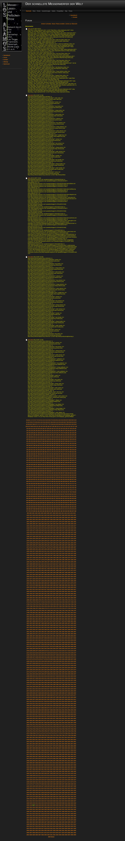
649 (32, 479)
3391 (63, 809)
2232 (54, 665)
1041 (51, 517)
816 (61, 494)
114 (67, 426)
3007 (33, 763)
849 (36, 498)
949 (64, 507)
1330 (51, 553)
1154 (33, 532)
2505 (57, 699)
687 (68, 481)
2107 (36, 650)
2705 (45, 724)
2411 (30, 689)
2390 (69, 684)
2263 (45, 669)
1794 (66, 610)
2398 (42, 686)
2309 (30, 676)
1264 (57, 545)
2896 (57, 748)
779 (27, 492)
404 (75, 454)
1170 (30, 534)
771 (59, 490)
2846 (60, 741)
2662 (69, 718)
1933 (74, 627)
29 (70, 420)
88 (66, 424)
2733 (27, 729)
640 (61, 477)
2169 (69, 657)
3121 (69, 775)
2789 (42, 735)
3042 (36, 767)
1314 (54, 551)
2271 (69, 669)
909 (73, 502)
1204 (30, 538)
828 (39, 496)
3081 (51, 771)
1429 (42, 566)
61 (72, 422)
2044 (51, 642)
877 (50, 500)
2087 (27, 648)
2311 (36, 676)
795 (64, 492)
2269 (63, 669)
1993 (51, 636)
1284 (66, 547)
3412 (74, 811)
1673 (60, 595)
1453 (63, 568)
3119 (63, 775)
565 (41, 471)
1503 (60, 574)
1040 (48, 517)
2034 (72, 640)
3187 (63, 784)
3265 (42, 794)
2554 (51, 705)
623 (73, 475)
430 (34, 458)
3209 (27, 788)
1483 (51, 572)
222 (61, 437)
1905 (42, 625)
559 (27, 471)
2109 (42, 650)
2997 (54, 760)
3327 (74, 801)
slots (29, 28)
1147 (63, 530)
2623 (54, 714)
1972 (39, 633)
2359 (27, 682)
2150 (63, 655)
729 (64, 485)
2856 (39, 743)
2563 (27, 708)
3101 (60, 773)
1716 (36, 602)
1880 (69, 621)
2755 (42, 731)
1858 (54, 619)
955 (27, 509)
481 (50, 462)
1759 (63, 606)
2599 (33, 712)
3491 (57, 822)
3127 (36, 777)
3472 (51, 820)
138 (71, 428)
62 (74, 422)
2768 (30, 733)
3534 (33, 828)
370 (48, 452)
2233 (57, 665)
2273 (74, 669)
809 (46, 494)
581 (27, 473)
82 (56, 424)
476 (39, 462)
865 (73, 498)
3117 (57, 775)
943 (50, 507)
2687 (42, 722)
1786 (42, 610)
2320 (63, 676)
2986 (72, 758)
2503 (51, 699)
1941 (48, 629)
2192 (36, 661)
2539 (57, 703)
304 (48, 445)
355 (64, 449)
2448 (39, 693)
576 (66, 471)
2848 (66, 741)
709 (68, 483)
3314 (36, 801)
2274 (27, 672)
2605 (51, 712)
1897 (69, 623)
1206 (36, 538)
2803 (33, 737)
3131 (48, 777)
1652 (48, 593)
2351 (54, 680)
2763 (66, 731)
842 (71, 496)
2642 (60, 716)
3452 (42, 818)
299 (36, 445)
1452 (60, 568)
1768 (39, 608)
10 (39, 420)
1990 (42, 636)
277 (36, 443)
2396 (36, 686)
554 (66, 468)
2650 (33, 718)
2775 (51, 733)
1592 (72, 585)
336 (71, 447)
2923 (36, 752)
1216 (66, 538)
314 (71, 445)
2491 (66, 697)
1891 (51, 623)
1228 (51, 540)
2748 (72, 729)
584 (34, 473)
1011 (62, 513)
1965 (69, 631)
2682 (27, 722)
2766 (74, 731)
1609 (72, 587)
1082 (72, 521)
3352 (48, 805)
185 (27, 435)
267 (64, 441)
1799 (30, 612)
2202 (66, 661)
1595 (30, 587)
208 (30, 437)
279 (41, 443)
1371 (72, 557)
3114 (48, 775)
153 (55, 430)
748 (57, 487)
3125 (30, 777)
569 (50, 471)
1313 (51, 551)
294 (75, 443)
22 (59, 420)
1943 (54, 629)
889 (27, 502)
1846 (69, 617)
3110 (36, 775)
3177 (33, 784)
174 (52, 433)
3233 (48, 790)
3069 (66, 769)
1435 (60, 566)
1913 (66, 625)
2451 (48, 693)
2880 (60, 746)
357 (68, 449)
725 (55, 485)
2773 (45, 733)
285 (55, 443)
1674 (63, 595)
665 (68, 479)
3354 (54, 805)
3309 (72, 798)
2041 (42, 642)
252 (30, 441)
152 (52, 430)
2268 (60, 669)
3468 (39, 820)
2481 (36, 697)
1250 (66, 543)
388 (39, 454)
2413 (36, 689)
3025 (36, 765)
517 (32, 466)
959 (36, 509)
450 (30, 460)
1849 (27, 619)
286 (57, 443)
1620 (54, 589)
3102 (63, 773)
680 (52, 481)
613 (50, 475)
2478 (27, 697)
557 (73, 468)
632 (43, 477)
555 (68, 468)
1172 (36, 534)
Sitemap (5, 62)
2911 (51, 750)
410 (39, 456)
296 (30, 445)
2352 (57, 680)
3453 (45, 818)
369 (46, 452)
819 (68, 494)
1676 (69, 595)
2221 (72, 663)
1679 (27, 598)
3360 (72, 805)
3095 (42, 773)
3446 (74, 815)
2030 (60, 640)
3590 (48, 835)
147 (41, 430)
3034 (63, 765)
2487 (54, 697)
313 (68, 445)
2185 (66, 659)
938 (39, 507)
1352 (66, 555)
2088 (30, 648)
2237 (69, 665)
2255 (72, 667)
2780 (66, 733)
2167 (63, 657)
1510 (30, 576)
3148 (48, 779)
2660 (63, 718)
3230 (39, 790)
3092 (33, 773)
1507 (72, 574)
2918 (72, 750)
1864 (72, 619)
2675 (57, 720)
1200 (69, 536)
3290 (66, 796)
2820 (33, 739)
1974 (45, 633)
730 (66, 485)
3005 (27, 763)
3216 (48, 788)
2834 (74, 739)
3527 (63, 826)
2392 (74, 684)
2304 (66, 674)
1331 (54, 553)
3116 (54, 775)
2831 (66, 739)
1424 (27, 566)
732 (71, 485)
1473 (72, 570)
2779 (63, 733)
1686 (48, 598)
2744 (60, 729)
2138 (27, 655)
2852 (27, 743)
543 (41, 468)
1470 (63, 570)
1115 (69, 526)
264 (57, 441)
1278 (48, 547)
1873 (48, 621)
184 (75, 433)
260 (48, 441)
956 (30, 509)
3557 (51, 830)
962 (43, 509)
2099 (63, 648)
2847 (63, 741)
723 (50, 485)
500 (43, 464)
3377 (72, 807)
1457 (74, 568)
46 (48, 422)
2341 (74, 678)
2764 (69, 731)
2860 (51, 743)
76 (46, 424)
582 (30, 473)
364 (34, 452)
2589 (54, 710)
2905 (33, 750)
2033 (69, 640)
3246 (36, 792)
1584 (48, 585)
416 (52, 456)
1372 (74, 557)
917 (41, 504)
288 (61, 443)
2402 (54, 686)
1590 (66, 585)
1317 (63, 551)
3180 (42, 784)
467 (68, 460)
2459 (72, 693)
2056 (36, 644)
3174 (74, 782)
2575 (63, 708)
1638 (57, 591)
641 (64, 477)
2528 (74, 701)
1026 (57, 515)
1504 (63, 574)
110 (58, 426)
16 (49, 420)
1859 (57, 619)
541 (36, 468)
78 (49, 424)
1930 (66, 627)
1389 (74, 559)
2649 (30, 718)
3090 (27, 773)
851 (41, 498)
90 (69, 424)
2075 (42, 646)
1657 (63, 593)
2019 (27, 640)
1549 (45, 581)
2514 (33, 701)
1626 (72, 589)
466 (66, 460)
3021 (74, 763)
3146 (42, 779)
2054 (30, 644)
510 (66, 464)
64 (26, 424)
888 (75, 500)
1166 (69, 532)
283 (50, 443)
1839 (48, 617)
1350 (60, 555)
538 (30, 468)
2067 (69, 644)
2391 (72, 684)
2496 (30, 699)
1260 (45, 545)
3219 (57, 788)
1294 (45, 549)
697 (41, 483)
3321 (57, 801)
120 (30, 428)
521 (41, 466)
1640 (63, 591)
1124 (45, 528)
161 (73, 430)
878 (52, 500)
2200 (60, 661)
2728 (63, 727)
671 (32, 481)
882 (61, 500)
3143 (33, 779)
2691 (54, 722)
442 (61, 458)
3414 (30, 813)
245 (64, 439)
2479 (30, 697)
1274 (36, 547)
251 (27, 441)
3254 (60, 792)
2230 (48, 665)
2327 (33, 678)
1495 (36, 574)
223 (64, 437)
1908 (51, 625)
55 (62, 422)
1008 (54, 513)
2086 (74, 646)
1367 (60, 557)
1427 (36, 566)
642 (66, 477)
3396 (27, 811)
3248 (42, 792)
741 (41, 487)
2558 (63, 705)
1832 (27, 617)
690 (75, 481)
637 (55, 477)
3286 (54, 796)
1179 (57, 534)
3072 (74, 769)
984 (43, 511)
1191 (42, 536)
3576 (57, 832)
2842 (48, 741)
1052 (33, 519)
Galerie (53, 11)
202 (66, 435)
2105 (30, 650)
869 (32, 500)
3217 (51, 788)
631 (41, 477)
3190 (72, 784)
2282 (51, 672)
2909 (45, 750)
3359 (69, 805)
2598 (30, 712)
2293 (33, 674)
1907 (48, 625)
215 (46, 437)
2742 (54, 729)
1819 (39, 614)
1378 (42, 559)
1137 (33, 530)
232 (34, 439)
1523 (69, 576)
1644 (74, 591)
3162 (39, 782)
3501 (36, 824)
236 (43, 439)
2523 (60, 701)
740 (39, 487)
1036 (36, 517)
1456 (72, 568)
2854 (33, 743)
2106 (33, 650)
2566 (36, 708)
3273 (66, 794)
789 (50, 492)
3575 (54, 832)
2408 (72, 686)
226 (71, 437)
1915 (72, 625)
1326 (39, 553)
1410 (36, 564)
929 (68, 504)
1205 (33, 538)
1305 (27, 551)
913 (32, 504)
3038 (74, 765)
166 (34, 433)
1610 (74, 587)
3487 (45, 822)
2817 (74, 737)
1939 (42, 629)
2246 (45, 667)
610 (43, 475)
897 (46, 502)
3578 (63, 832)
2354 (63, 680)
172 (48, 433)
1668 (45, 595)
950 (66, 507)
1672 (57, 595)
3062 (45, 769)
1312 (48, 551)
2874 (42, 746)
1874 (51, 621)
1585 (51, 585)
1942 (51, 629)
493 (27, 464)
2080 (57, 646)
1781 (27, 610)
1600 (45, 587)
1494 (33, 574)
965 (50, 509)
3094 (39, 773)
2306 (72, 674)
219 (55, 437)
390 (43, 454)
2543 (69, 703)
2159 (39, 657)
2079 (54, 646)
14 (46, 420)
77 (48, 424)
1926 (54, 627)
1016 (27, 515)
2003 (30, 638)
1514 (42, 576)
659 (55, 479)
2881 (63, 746)
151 (50, 430)
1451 (57, 568)
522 (43, 466)
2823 (42, 739)
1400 (57, 562)
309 (59, 445)
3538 (45, 828)
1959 (51, 631)
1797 (74, 610)
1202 (74, 536)
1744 (69, 604)
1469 (60, 570)
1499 (48, 574)
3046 (48, 767)
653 (41, 479)
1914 (69, 625)
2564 (30, 708)
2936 (74, 752)
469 (73, 460)
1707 (60, 600)
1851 (33, 619)
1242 (42, 543)
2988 (27, 760)
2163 (51, 657)
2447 (36, 693)
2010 (51, 638)
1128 (57, 528)
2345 (36, 680)
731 (68, 485)
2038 (33, 642)
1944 (57, 629)
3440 (57, 815)
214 (43, 437)
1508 (74, 574)
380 (71, 452)
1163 (60, 532)
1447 (45, 568)
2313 (42, 676)
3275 (72, 794)
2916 (66, 750)
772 (61, 490)
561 (32, 471)
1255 (30, 545)
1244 (48, 543)
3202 (57, 786)
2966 (63, 756)
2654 (45, 718)
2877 (51, 746)
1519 (57, 576)
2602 (42, 712)
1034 (30, 517)
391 (46, 454)
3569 (36, 832)
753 (68, 487)
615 (55, 475)
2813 (63, 737)
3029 (48, 765)
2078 (51, 646)
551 (59, 468)
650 (34, 479)
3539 (48, 828)
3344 (74, 803)
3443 (66, 815)
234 (39, 439)
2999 (60, 760)
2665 (27, 720)
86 (62, 424)
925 (59, 504)
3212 (36, 788)
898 (48, 502)
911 (27, 504)
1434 (57, 566)
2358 (74, 680)
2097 (57, 648)
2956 (33, 756)
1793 (63, 610)
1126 (51, 528)
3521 (45, 826)
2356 (69, 680)
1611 (27, 589)
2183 (60, 659)
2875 (45, 746)
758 (30, 490)
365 (36, 452)
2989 (30, 760)
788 (48, 492)
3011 (45, 763)
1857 (51, 619)
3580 (69, 832)
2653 (42, 718)
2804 (36, 737)
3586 (36, 835)
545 (46, 468)
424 (71, 456)
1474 (74, 570)
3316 (42, 801)
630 (39, 477)
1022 (45, 515)
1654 (54, 593)
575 (64, 471)
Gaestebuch (6, 55)
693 (32, 483)
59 (69, 422)
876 (48, 500)
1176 (48, 534)
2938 (30, 754)
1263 (54, 545)
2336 (60, 678)
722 (48, 485)
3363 (30, 807)
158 (66, 430)
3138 (69, 777)
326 (48, 447)
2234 (60, 665)
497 (36, 464)
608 (39, 475)
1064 (69, 519)
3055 (74, 767)
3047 (51, 767)
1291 (36, 549)
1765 (30, 608)
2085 (72, 646)
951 (68, 507)
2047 (60, 642)
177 (59, 433)
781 (32, 492)
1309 (39, 551)
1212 (54, 538)
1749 (33, 606)
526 (52, 466)
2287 (66, 672)
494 (30, 464)
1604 (57, 587)
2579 (74, 708)
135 (64, 428)
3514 (74, 824)
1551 (51, 581)
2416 (45, 689)
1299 (60, 549)
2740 (48, 729)
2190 (30, 661)
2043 (48, 642)
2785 (30, 735)
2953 (74, 754)
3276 (74, 794)
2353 (60, 680)
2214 (51, 663)
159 (68, 430)
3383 (39, 809)
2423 (66, 689)
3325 (69, 801)
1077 (57, 521)
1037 (39, 517)
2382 (45, 684)
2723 (48, 727)
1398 (51, 562)
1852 (36, 619)
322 (39, 447)
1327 (42, 553)
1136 (30, 530)
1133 (72, 528)
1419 (63, 564)
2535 (45, 703)
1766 (33, 608)
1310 (42, 551)
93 (74, 424)
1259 (42, 545)
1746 (74, 604)
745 (50, 487)
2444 (27, 693)
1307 (33, 551)
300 (39, 445)
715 (32, 485)
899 (50, 502)
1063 (66, 519)
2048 (63, 642)
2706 (48, 724)
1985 (27, 636)
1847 (72, 617)
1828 (66, 614)
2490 (63, 697)
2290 (74, 672)
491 (73, 462)
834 (52, 496)
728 (61, 485)
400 (66, 454)
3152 (60, 779)
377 (64, 452)
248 (71, 439)
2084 (69, 646)
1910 (57, 625)
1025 (54, 515)
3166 (51, 782)
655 (46, 479)
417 (55, 456)
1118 (27, 528)
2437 (57, 691)
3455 (51, 818)
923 (55, 504)
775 (68, 490)
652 (39, 479)
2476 (72, 695)
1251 (69, 543)
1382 (54, 559)
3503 (42, 824)
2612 (72, 712)
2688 (45, 722)
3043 (39, 767)
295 (27, 445)
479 (46, 462)
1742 (63, 604)
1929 (63, 627)
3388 (54, 809)
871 (36, 500)
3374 (63, 807)
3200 (51, 786)
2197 (51, 661)
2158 (36, 657)
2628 (69, 714)
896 (43, 502)
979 (32, 511)
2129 (51, 653)
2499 (39, 699)
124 (39, 428)
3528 (66, 826)
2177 (42, 659)
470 (75, 460)
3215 (45, 788)
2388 (63, 684)
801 (27, 494)
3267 (48, 794)
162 (75, 430)
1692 (66, 598)
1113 (63, 526)
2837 (33, 741)
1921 (39, 627)
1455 (69, 568)
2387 (60, 684)
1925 (51, 627)
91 (70, 424)
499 (41, 464)
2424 (69, 689)
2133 (63, 653)
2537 (51, 703)
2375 (74, 682)
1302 (69, 549)
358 (71, 449)
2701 (33, 724)
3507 (54, 824)
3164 (45, 782)
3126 (33, 777)
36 (31, 422)
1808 (57, 612)
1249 (63, 543)
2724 (51, 727)
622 (71, 475)
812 (52, 494)
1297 (54, 549)
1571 (60, 583)
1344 (42, 555)
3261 (30, 794)
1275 (39, 547)
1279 (51, 547)
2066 (66, 644)
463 (59, 460)
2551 (42, 705)
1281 (57, 547)
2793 (54, 735)
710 (71, 483)
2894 (51, 748)
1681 (33, 598)
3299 (42, 798)
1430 (45, 566)
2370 (60, 682)
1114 (66, 526)
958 (34, 509)
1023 (48, 515)
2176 (39, 659)
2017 (72, 638)
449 (27, 460)
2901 (72, 748)
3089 (74, 771)
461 (55, 460)
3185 (57, 784)
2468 (48, 695)
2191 (33, 661)
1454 (66, 568)
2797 (66, 735)
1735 (42, 604)
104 (44, 426)
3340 (63, 803)
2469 (51, 695)
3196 (39, 786)
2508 (66, 699)
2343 (30, 680)
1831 (74, 614)
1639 (60, 591)
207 (27, 437)
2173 (30, 659)
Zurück (28, 420)
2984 (66, 758)
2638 (48, 716)
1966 (72, 631)
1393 (36, 562)
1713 (27, 602)
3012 (48, 763)
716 (34, 485)
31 (74, 420)
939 (41, 507)
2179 (48, 659)
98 (31, 426)
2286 (63, 672)
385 (32, 454)
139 (73, 428)
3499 (30, 824)
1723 (57, 602)
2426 (74, 689)
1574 (69, 583)
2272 (72, 669)
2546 (27, 705)
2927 (48, 752)
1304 (74, 549)
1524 (72, 576)
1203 (27, 538)
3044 (42, 767)
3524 (54, 826)
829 (41, 496)
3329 (30, 803)
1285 (69, 547)
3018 (66, 763)
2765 (72, 731)
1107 (45, 526)
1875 (54, 621)
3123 (74, 775)
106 (49, 426)
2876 (48, 746)
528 (57, 466)
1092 (51, 523)
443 (64, 458)
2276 (33, 672)
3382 (36, 809)
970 (61, 509)
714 (30, 485)
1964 (66, 631)
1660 (72, 593)
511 (68, 464)
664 (66, 479)
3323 (63, 801)
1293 (42, 549)
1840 (51, 617)
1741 (60, 604)
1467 (54, 570)
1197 (60, 536)
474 (34, 462)
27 (67, 420)
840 (66, 496)
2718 (33, 727)
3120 (66, 775)
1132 (69, 528)
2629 (72, 714)
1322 (27, 553)
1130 (63, 528)
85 (61, 424)
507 (59, 464)
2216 (57, 663)
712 (75, 483)
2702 (36, 724)
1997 (63, 636)
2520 (51, 701)
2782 (72, 733)
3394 (72, 809)
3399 (36, 811)
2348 (45, 680)
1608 (69, 587)
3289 (63, 796)
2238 (72, 665)
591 (50, 473)
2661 (66, 718)
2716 (27, 727)
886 (71, 500)
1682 (36, 598)
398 (61, 454)
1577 (27, 585)
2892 (45, 748)
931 (73, 504)
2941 (39, 754)
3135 (60, 777)
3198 (45, 786)
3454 (48, 818)
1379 (45, 559)
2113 (54, 650)
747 (55, 487)
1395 (42, 562)
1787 (45, 610)
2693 (60, 722)
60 (70, 422)
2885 (74, 746)
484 (57, 462)
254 (34, 441)
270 (71, 441)
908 (71, 502)
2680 (72, 720)
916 (39, 504)
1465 (48, 570)
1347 (51, 555)
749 (59, 487)
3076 (36, 771)
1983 (72, 633)
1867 (30, 621)
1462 (39, 570)
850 (39, 498)
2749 (74, 729)
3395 (74, 809)
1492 (27, 574)
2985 (69, 758)
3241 (72, 790)
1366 (57, 557)
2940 (36, 754)
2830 (63, 739)
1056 (45, 519)
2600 (36, 712)
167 (36, 433)
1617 (45, 589)
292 (71, 443)
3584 (30, 835)
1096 (63, 523)
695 (36, 483)
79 (51, 424)
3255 (63, 792)
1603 (54, 587)
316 (75, 445)
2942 (42, 754)
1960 (54, 631)
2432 (42, 691)
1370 (69, 557)
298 (34, 445)
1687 (51, 598)
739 (36, 487)
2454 (57, 693)
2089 (33, 648)
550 (57, 468)
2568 (42, 708)
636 (52, 477)
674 (39, 481)
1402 (63, 562)
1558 (72, 581)
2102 (72, 648)
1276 (42, 547)
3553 (39, 830)
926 (61, 504)
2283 (54, 672)
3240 (69, 790)
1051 (30, 519)
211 (36, 437)
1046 (66, 517)
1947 (66, 629)
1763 (74, 606)
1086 (33, 523)
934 (30, 507)
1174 (42, 534)
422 (66, 456)
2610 (66, 712)
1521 (63, 576)
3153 (63, 779)
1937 (36, 629)
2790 (45, 735)
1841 (54, 617)
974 (71, 509)
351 (55, 449)
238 (48, 439)
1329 (48, 553)
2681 (74, 720)
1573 (66, 583)
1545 (33, 581)
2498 (36, 699)
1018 (33, 515)
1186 (27, 536)
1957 (45, 631)
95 (26, 426)
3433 (36, 815)
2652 (39, 718)
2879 (57, 746)
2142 (39, 655)
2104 (27, 650)
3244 (30, 792)
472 (30, 462)
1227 (48, 540)
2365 (45, 682)
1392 (33, 562)
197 (55, 435)
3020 (72, 763)
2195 (45, 661)
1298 (57, 549)
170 (43, 433)
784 (39, 492)
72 (39, 424)
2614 (27, 714)
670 (30, 481)
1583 (45, 585)
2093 (45, 648)
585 (36, 473)
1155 (36, 532)
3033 (60, 765)
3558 (54, 830)
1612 (30, 589)
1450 (54, 568)
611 (46, 475)
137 (68, 428)
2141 (36, 655)
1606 (63, 587)
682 (57, 481)
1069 (33, 521)
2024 (42, 640)
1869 (36, 621)
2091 (39, 648)
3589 (45, 835)
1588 (60, 585)
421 (64, 456)
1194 (51, 536)
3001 (66, 760)
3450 (36, 818)
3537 (42, 828)
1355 (74, 555)
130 (52, 428)
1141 (45, 530)
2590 (57, 710)
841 (68, 496)
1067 (27, 521)
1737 (48, 604)
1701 (42, 600)
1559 (74, 581)
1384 (60, 559)
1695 (74, 598)
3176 (30, 784)
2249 (54, 667)
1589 (63, 585)
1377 (39, 559)
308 (57, 445)
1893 (57, 623)
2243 (36, 667)
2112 (51, 650)
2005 (36, 638)
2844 (54, 741)
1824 (54, 614)
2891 (42, 748)
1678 (74, 595)
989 (55, 511)
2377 (30, 684)
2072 (33, 646)
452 (34, 460)
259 (46, 441)
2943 (45, 754)
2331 (45, 678)
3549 (27, 830)
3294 (27, 798)
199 (59, 435)
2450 (45, 693)
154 (57, 430)
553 (64, 468)
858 (57, 498)
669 (27, 481)
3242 (74, 790)
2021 (33, 640)
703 (55, 483)
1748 (30, 606)
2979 (51, 758)
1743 (66, 604)
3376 (69, 807)
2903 (27, 750)
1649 (39, 593)
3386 (48, 809)
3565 (74, 830)
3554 (42, 830)
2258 (30, 669)
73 (41, 424)
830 (43, 496)
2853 (30, 743)
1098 (69, 523)
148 (43, 430)
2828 (57, 739)
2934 (69, 752)
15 (48, 420)
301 (41, 445)
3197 (42, 786)
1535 (54, 579)
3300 (45, 798)
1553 (57, 581)
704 (57, 483)
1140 (42, 530)
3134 (57, 777)
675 (41, 481)
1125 (48, 528)
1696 (27, 600)
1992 (48, 636)
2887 (30, 748)
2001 (74, 636)
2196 (48, 661)
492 (75, 462)
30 (72, 420)
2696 (69, 722)
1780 (74, 608)
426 (75, 456)
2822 (39, 739)
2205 (74, 661)
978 (30, 511)
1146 (60, 530)
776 (71, 490)
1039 (45, 517)
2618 (39, 714)
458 (48, 460)
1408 (30, 564)
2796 (63, 735)
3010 (42, 763)
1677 (72, 595)
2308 (27, 676)
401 (68, 454)
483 (55, 462)
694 (34, 483)
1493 (30, 574)
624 (75, 475)
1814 (74, 612)
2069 (74, 644)
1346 (48, 555)
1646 (30, 593)
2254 (69, 667)
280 (43, 443)
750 (61, 487)
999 (28, 513)
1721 (51, 602)
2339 (69, 678)
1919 (33, 627)
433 (41, 458)
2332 (48, 678)
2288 (69, 672)
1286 (72, 547)
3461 (69, 818)
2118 (69, 650)
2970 (74, 756)
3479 (72, 820)
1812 (69, 612)
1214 (60, 538)
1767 (36, 608)
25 (64, 420)
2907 (39, 750)
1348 (54, 555)
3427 (69, 813)
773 (64, 490)
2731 (72, 727)
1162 (57, 532)
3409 (66, 811)
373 (55, 452)
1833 (30, 617)
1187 (30, 536)
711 (73, 483)
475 (36, 462)
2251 (60, 667)
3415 (33, 813)
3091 (30, 773)
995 (68, 511)
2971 (27, 758)
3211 (33, 788)
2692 (57, 722)
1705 (54, 600)
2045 (54, 642)
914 (34, 504)
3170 (63, 782)
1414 (48, 564)
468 (71, 460)
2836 (30, 741)
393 (50, 454)
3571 (42, 832)
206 (75, 435)
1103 (33, 526)
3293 (74, 796)
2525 (66, 701)
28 (69, 420)
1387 (69, 559)
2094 (48, 648)
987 (50, 511)
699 (46, 483)
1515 (45, 576)
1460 (33, 570)
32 (75, 420)
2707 (51, 724)
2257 (27, 669)
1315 (57, 551)
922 (52, 504)
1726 (66, 602)
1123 (42, 528)
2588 (51, 710)
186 (30, 435)
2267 (57, 669)
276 (34, 443)
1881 (72, 621)
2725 (54, 727)
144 (34, 430)
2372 (66, 682)
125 (41, 428)
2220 (69, 663)
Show (34, 11)
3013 (51, 763)
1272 (30, 547)
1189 (36, 536)
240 (52, 439)
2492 (69, 697)
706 (61, 483)
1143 (51, 530)
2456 (63, 693)
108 (53, 426)
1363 (48, 557)
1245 (51, 543)
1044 (60, 517)
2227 (39, 665)
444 (66, 458)
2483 (42, 697)
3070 (69, 769)
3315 (39, 801)
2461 (27, 695)
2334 (54, 678)
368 (43, 452)
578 (71, 471)
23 (61, 420)
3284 (48, 796)
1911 (60, 625)
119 (27, 428)
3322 (60, 801)
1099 (72, 523)
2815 (69, 737)
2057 (39, 644)
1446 (42, 568)
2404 (60, 686)
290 (66, 443)
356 (66, 449)
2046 (57, 642)
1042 (54, 517)
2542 (66, 703)
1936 (33, 629)
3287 (57, 796)
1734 (39, 604)
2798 (69, 735)
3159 (30, 782)
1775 (60, 608)
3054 (72, 767)
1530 (39, 579)
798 (71, 492)
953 (73, 507)
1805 (48, 612)
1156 (39, 532)
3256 (66, 792)
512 (71, 464)
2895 (54, 748)
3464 (27, 820)
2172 (27, 659)
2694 (63, 722)
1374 (30, 559)
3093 (36, 773)
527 (55, 466)
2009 (48, 638)
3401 (42, 811)
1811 (66, 612)
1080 (66, 521)
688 (71, 481)
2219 (66, 663)
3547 (72, 828)
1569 (54, 583)
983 (41, 511)
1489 (69, 572)
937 (36, 507)
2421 (60, 689)
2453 (54, 693)
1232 (63, 540)
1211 (51, 538)
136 (66, 428)
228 (75, 437)
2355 (66, 680)
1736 (45, 604)
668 (75, 479)
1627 (74, 589)
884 (66, 500)
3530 (72, 826)
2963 (54, 756)
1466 (51, 570)
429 (32, 458)
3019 (69, 763)
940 (43, 507)
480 (48, 462)
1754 (48, 606)
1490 (72, 572)
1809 (60, 612)
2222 (74, 663)
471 (27, 462)
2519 (48, 701)
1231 (60, 540)
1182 (66, 534)
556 (71, 468)
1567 (48, 583)
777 (73, 490)
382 (75, 452)
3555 (45, 830)
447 (73, 458)
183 (73, 433)
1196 (57, 536)
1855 (45, 619)
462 (57, 460)
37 (33, 422)
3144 (36, 779)
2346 (39, 680)
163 (27, 433)
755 (73, 487)
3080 (48, 771)
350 (52, 449)
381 (73, 452)
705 (59, 483)
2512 (27, 701)
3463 (74, 818)
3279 (33, 796)
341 (32, 449)
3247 (39, 792)
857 (55, 498)
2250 (57, 667)
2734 (30, 729)
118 (76, 426)
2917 (69, 750)
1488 (66, 572)
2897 (60, 748)
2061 (51, 644)
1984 (74, 633)
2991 (36, 760)
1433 (54, 566)
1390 (27, 562)
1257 (36, 545)
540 (34, 468)
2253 (66, 667)
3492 (60, 822)
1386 (66, 559)
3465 (30, 820)
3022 (27, 765)
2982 (60, 758)
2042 (45, 642)
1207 (39, 538)
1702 (45, 600)
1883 (27, 623)
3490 (54, 822)
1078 (60, 521)
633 (46, 477)
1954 (36, 631)
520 (39, 466)
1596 (33, 587)
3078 (42, 771)
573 (59, 471)
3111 (39, 775)
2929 (54, 752)
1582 (42, 585)
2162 (48, 657)
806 (39, 494)
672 (34, 481)
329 (55, 447)
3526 (60, 826)
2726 (57, 727)
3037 (72, 765)
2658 (57, 718)
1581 (39, 585)
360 (75, 449)
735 (27, 487)
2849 (69, 741)
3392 (66, 809)
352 (57, 449)
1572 (63, 583)
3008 (36, 763)
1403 (66, 562)
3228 (33, 790)
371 (50, 452)
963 (46, 509)
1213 (57, 538)
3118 (60, 775)
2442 (72, 691)
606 (34, 475)
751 (64, 487)
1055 (42, 519)
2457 (66, 693)
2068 (72, 644)
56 (64, 422)
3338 (57, 803)
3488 (48, 822)
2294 (36, 674)
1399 (54, 562)
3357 (63, 805)
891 (32, 502)
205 (73, 435)
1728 (72, 602)
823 (27, 496)
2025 (45, 640)
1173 (39, 534)
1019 (36, 515)
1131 (66, 528)
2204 (72, 661)
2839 (39, 741)
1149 (69, 530)
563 (36, 471)
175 (55, 433)
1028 (63, 515)
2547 (30, 705)
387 (36, 454)
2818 (27, 739)
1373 (27, 559)
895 (41, 502)
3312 (30, 801)
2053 (27, 644)
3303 (54, 798)
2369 (57, 682)
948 (61, 507)
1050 (27, 519)
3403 (48, 811)
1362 (45, 557)
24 (62, 420)
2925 (42, 752)
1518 (54, 576)
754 (71, 487)
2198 (54, 661)
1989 (39, 636)
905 (64, 502)
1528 (33, 579)
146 (39, 430)
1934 (27, 629)
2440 (66, 691)
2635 (39, 716)
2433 (45, 691)
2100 (66, 648)
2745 (63, 729)
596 (61, 473)
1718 (42, 602)
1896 (66, 623)
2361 (33, 682)
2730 (69, 727)
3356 (60, 805)
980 (34, 511)
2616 (33, 714)
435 (46, 458)
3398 (33, 811)
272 (75, 441)
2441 (69, 691)
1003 (39, 513)
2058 (42, 644)
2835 (27, 741)
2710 (60, 724)
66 (30, 424)
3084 (60, 771)
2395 (33, 686)
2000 (72, 636)
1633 (42, 591)
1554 (60, 581)
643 (68, 477)
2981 (57, 758)
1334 (63, 553)
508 (61, 464)
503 (50, 464)
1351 (63, 555)
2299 (51, 674)
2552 (45, 705)
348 (48, 449)
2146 (51, 655)
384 (30, 454)
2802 (30, 737)
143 (32, 430)
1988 (36, 636)
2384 (51, 684)
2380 (39, 684)
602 (75, 473)
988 (52, 511)
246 (66, 439)
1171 (33, 534)
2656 (51, 718)
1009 (56, 513)
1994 (54, 636)
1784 (36, 610)
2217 (60, 663)
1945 (60, 629)
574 (61, 471)
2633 (33, 716)
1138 (36, 530)
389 (41, 454)
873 (41, 500)
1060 (57, 519)
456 (43, 460)
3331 (36, 803)
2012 (57, 638)
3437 (48, 815)
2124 (36, 653)
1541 (72, 579)
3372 (57, 807)
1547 (39, 581)
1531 (42, 579)
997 (73, 511)
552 (61, 468)
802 (30, 494)
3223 (69, 788)
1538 (63, 579)
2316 (51, 676)
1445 (39, 568)
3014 (54, 763)
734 (75, 485)
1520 (60, 576)
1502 (57, 574)
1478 (36, 572)
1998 (66, 636)
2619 (42, 714)
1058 (51, 519)
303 (46, 445)
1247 (57, 543)
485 (59, 462)
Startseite (28, 11)
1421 (69, 564)
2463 (33, 695)
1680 (30, 598)
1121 (36, 528)
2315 (48, 676)
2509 (69, 699)
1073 (45, 521)
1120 (33, 528)
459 (50, 460)
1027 (60, 515)
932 (75, 504)
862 (66, 498)
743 (46, 487)
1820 (42, 614)
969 (59, 509)
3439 (54, 815)
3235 (54, 790)
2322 (69, 676)
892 (34, 502)
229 (27, 439)
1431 (48, 566)
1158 (45, 532)
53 (59, 422)
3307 (66, 798)
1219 (74, 538)
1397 (48, 562)
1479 (39, 572)
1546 (36, 581)
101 (37, 426)
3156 (72, 779)
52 (57, 422)
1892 (54, 623)
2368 (54, 682)
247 (68, 439)
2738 (42, 729)
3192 (27, 786)
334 (66, 447)
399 (64, 454)
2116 (63, 650)
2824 (45, 739)
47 (49, 422)
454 (39, 460)
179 (64, 433)
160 (71, 430)
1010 (59, 513)
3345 (27, 805)
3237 (60, 790)
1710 (69, 600)
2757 (48, 731)
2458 (69, 693)
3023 (30, 765)
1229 (54, 540)
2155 (27, 657)
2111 (48, 650)
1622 (60, 589)
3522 (48, 826)
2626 (63, 714)
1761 (69, 606)
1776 (63, 608)
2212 (45, 663)
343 (36, 449)
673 (36, 481)
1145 (57, 530)
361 (27, 452)
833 (50, 496)
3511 (66, 824)
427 (27, 458)
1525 (74, 576)
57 (66, 422)
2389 (66, 684)
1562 (33, 583)
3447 (27, 818)
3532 (27, 828)
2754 (39, 731)
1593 (74, 585)
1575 (72, 583)
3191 (74, 784)
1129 (60, 528)
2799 (72, 735)
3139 (72, 777)
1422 (72, 564)
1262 (51, 545)
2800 (74, 735)
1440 (74, 566)
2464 (36, 695)
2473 (63, 695)
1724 (60, 602)
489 (68, 462)
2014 (63, 638)
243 (59, 439)
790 (52, 492)
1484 (54, 572)
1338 (74, 553)
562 (34, 471)
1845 (66, 617)
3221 (63, 788)
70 (36, 424)
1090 (45, 523)
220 (57, 437)
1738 (51, 604)
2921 (30, 752)
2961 (48, 756)
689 (73, 481)
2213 (48, 663)
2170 (72, 657)
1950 (74, 629)
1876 (57, 621)
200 (61, 435)
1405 (72, 562)
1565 (42, 583)
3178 (36, 784)
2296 (42, 674)
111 (60, 426)
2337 (63, 678)
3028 (45, 765)
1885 (33, 623)
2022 (36, 640)
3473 (54, 820)
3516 (30, 826)
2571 (51, 708)
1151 (74, 530)
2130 (54, 653)
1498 (45, 574)
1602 (51, 587)
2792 (51, 735)
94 (75, 424)
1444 (36, 568)
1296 (51, 549)
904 (61, 502)
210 (34, 437)
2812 (60, 737)
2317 (54, 676)
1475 (27, 572)
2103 (74, 648)
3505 (48, 824)
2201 (63, 661)
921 (50, 504)
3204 (63, 786)
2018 (74, 638)
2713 (69, 724)
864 (71, 498)
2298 (48, 674)
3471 (48, 820)
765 (46, 490)
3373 (60, 807)
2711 (63, 724)
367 (41, 452)
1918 (30, 627)
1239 (33, 543)
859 (59, 498)
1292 (39, 549)
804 (34, 494)
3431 (30, 815)
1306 (30, 551)
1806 (51, 612)
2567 (39, 708)
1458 (27, 570)
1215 (63, 538)
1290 (33, 549)
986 (48, 511)
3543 (60, 828)
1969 (30, 633)
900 (52, 502)
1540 (69, 579)
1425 (30, 566)
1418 (60, 564)
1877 (60, 621)
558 (75, 468)
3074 (30, 771)
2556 (57, 705)
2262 (42, 669)
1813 (72, 612)
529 (59, 466)
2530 (30, 703)
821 (73, 494)
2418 (51, 689)
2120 (74, 650)
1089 (42, 523)
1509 (27, 576)
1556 (66, 581)
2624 (57, 714)
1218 (72, 538)
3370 (51, 807)
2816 (72, 737)
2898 (63, 748)
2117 (66, 650)
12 (43, 420)
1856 (48, 619)
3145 (39, 779)
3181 (45, 784)
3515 (27, 826)
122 (34, 428)
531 (64, 466)
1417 (57, 564)
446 (71, 458)
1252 (72, 543)
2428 (30, 691)
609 (41, 475)
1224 (39, 540)
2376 (27, 684)
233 (36, 439)
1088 (39, 523)
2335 (57, 678)
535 (73, 466)
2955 (30, 756)
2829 (60, 739)
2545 (74, 703)
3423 (57, 813)
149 (46, 430)
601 (73, 473)
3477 (66, 820)
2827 (54, 739)
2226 (36, 665)
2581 (30, 710)
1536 (57, 579)
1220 (27, 540)
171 (46, 433)
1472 (69, 570)
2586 (45, 710)
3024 (33, 765)
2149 (60, 655)
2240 (27, 667)
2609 (63, 712)
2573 (57, 708)
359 (73, 449)
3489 (51, 822)
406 (30, 456)
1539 (66, 579)
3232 (45, 790)
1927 (57, 627)
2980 (54, 758)
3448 (30, 818)
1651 (45, 593)
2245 (42, 667)
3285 (51, 796)
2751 (30, 731)
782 (34, 492)
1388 (72, 559)
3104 (69, 773)
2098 (60, 648)
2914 (60, 750)
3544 (63, 828)
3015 (57, 763)
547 (50, 468)
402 (71, 454)
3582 (74, 832)
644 (71, 477)
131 (55, 428)
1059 (54, 519)
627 (32, 477)
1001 (33, 513)
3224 (72, 788)
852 (43, 498)
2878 (54, 746)
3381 (33, 809)
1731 (30, 604)
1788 (48, 610)
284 (52, 443)
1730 (27, 604)
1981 (66, 633)
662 (61, 479)
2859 (48, 743)
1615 (39, 589)
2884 (72, 746)
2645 (69, 716)
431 (36, 458)
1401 (60, 562)
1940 (45, 629)
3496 (72, 822)
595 (59, 473)
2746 (66, 729)
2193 (39, 661)
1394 (39, 562)
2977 (45, 758)
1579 (33, 585)
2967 (66, 756)
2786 (33, 735)
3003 (72, 760)
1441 (27, 568)
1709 (66, 600)
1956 (42, 631)
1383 (57, 559)
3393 (69, 809)
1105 (39, 526)
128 (48, 428)
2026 (48, 640)
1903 (36, 625)
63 (75, 422)
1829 (69, 614)
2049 (66, 642)
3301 (48, 798)
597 (64, 473)
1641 (66, 591)
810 (48, 494)
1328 (45, 553)
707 (64, 483)
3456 (54, 818)
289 (64, 443)
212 (39, 437)
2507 (63, 699)
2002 (27, 638)
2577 (69, 708)
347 (46, 449)
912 (30, 504)
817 (64, 494)
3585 (33, 835)
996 (71, 511)
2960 (45, 756)
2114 (57, 650)
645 (73, 477)
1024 (51, 515)
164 (30, 433)
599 (68, 473)
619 (64, 475)
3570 (39, 832)
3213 (39, 788)
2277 (36, 672)
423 (68, 456)
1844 (63, 617)
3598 (72, 835)
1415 (51, 564)
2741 (51, 729)
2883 (69, 746)
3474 (57, 820)
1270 (74, 545)
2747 (69, 729)
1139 (39, 530)
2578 (72, 708)
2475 (69, 695)
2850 (72, 741)
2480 (33, 697)
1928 (60, 627)
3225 (74, 788)
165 (32, 433)
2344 (33, 680)
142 (30, 430)
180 (66, 433)
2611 (69, 712)
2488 (57, 697)
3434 (39, 815)
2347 (42, 680)
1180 (60, 534)
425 (73, 456)
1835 (36, 617)
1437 (66, 566)
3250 (48, 792)
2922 (33, 752)
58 (67, 422)
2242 (33, 667)
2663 (72, 718)
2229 (45, 665)
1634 (45, 591)
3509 (60, 824)
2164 (54, 657)
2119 (72, 650)
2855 (36, 743)
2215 (54, 663)
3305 (60, 798)
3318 (48, 801)
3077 (39, 771)
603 (27, 475)
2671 (45, 720)
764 (43, 490)
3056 (27, 769)
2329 (39, 678)
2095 (51, 648)
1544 (30, 581)
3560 (60, 830)
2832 (69, 739)
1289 (30, 549)
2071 (30, 646)
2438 (60, 691)
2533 (39, 703)
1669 (48, 595)
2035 (74, 640)
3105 (72, 773)
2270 (66, 669)
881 (59, 500)
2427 (27, 691)
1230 (57, 540)
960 (39, 509)
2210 (39, 663)
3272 (63, 794)
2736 (36, 729)
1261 (48, 545)
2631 (27, 716)
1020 (39, 515)
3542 (57, 828)
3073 (27, 771)
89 (67, 424)
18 (53, 420)
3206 (69, 786)
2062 (54, 644)
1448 (48, 568)
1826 (60, 614)
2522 (57, 701)
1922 (42, 627)
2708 (54, 724)
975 (73, 509)
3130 (45, 777)
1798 (27, 612)
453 (36, 460)
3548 (74, 828)
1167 (72, 532)
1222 (33, 540)
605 (32, 475)
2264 (48, 669)
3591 (51, 835)
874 (43, 500)
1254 (27, 545)
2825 (48, 739)
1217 (69, 538)
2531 (33, 703)
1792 (60, 610)
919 (46, 504)
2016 (69, 638)
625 (27, 477)
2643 (63, 716)
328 (52, 447)
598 (66, 473)
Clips (66, 11)
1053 (36, 519)
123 (36, 428)
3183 (51, 784)
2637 (45, 716)
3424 (60, 813)
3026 (39, 765)
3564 (72, 830)
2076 (45, 646)
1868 (33, 621)
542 (39, 468)
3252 (54, 792)
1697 (30, 600)
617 (59, 475)
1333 (60, 553)
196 (52, 435)
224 (66, 437)
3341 (66, 803)
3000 (63, 760)
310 (61, 445)
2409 (74, 686)
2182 (57, 659)
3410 (69, 811)
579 (73, 471)
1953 (33, 631)
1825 (57, 614)
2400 (48, 686)
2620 (45, 714)
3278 (30, 796)
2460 (74, 693)
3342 (69, 803)
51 (56, 422)
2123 (33, 653)
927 (64, 504)
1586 (54, 585)
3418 (42, 813)
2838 (36, 741)
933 (27, 507)
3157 (74, 779)
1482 (48, 572)
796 (66, 492)
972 (66, 509)
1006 (48, 513)
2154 (74, 655)
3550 (30, 830)
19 (54, 420)
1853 (39, 619)
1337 (72, 553)
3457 (57, 818)
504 (52, 464)
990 (57, 511)
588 (43, 473)
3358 (66, 805)
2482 (39, 697)
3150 (54, 779)
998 (75, 511)
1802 (39, 612)
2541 (63, 703)
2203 (69, 661)
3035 (66, 765)
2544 (72, 703)
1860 (60, 619)
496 (34, 464)
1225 (42, 540)
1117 (74, 526)
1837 (42, 617)
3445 (72, 815)
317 (27, 447)
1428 (39, 566)
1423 (74, 564)
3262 (33, 794)
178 (61, 433)
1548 (42, 581)
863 (68, 498)
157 (64, 430)
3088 (72, 771)
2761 (60, 731)
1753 (45, 606)
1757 (57, 606)
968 (57, 509)
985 (46, 511)
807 (41, 494)
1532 (45, 579)
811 (50, 494)
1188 (33, 536)
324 (43, 447)
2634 (36, 716)
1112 (60, 526)
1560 (27, 583)
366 (39, 452)
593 (55, 473)
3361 (74, 805)
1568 (51, 583)
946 (57, 507)
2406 (66, 686)
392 (48, 454)
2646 (72, 716)
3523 (51, 826)
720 (43, 485)
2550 (39, 705)
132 (57, 428)
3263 (36, 794)
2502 (48, 699)
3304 (57, 798)
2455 (60, 693)
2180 (51, 659)
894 (39, 502)
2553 (48, 705)
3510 (63, 824)
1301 (66, 549)
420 (61, 456)
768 (52, 490)
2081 (60, 646)
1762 (72, 606)
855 (50, 498)
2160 (42, 657)
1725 (63, 602)
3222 (66, 788)
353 (59, 449)
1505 (66, 574)
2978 (48, 758)
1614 (36, 589)
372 (52, 452)
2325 (27, 678)
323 (41, 447)
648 (30, 479)
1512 (36, 576)
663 (64, 479)
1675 (66, 595)
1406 (74, 562)
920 (48, 504)
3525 (57, 826)
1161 (54, 532)
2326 (30, 678)
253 (32, 441)
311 (64, 445)
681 (55, 481)
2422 (63, 689)
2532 (36, 703)
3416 (36, 813)
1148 (66, 530)
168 (39, 433)
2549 (36, 705)
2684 (33, 722)
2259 (33, 669)
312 (66, 445)
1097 (66, 523)
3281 (39, 796)
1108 (48, 526)
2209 (36, 663)
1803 (42, 612)
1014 (71, 513)
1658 (66, 593)
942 (48, 507)
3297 (36, 798)
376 (61, 452)
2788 (39, 735)
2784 (27, 735)
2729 (66, 727)
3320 (54, 801)
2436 (54, 691)
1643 (72, 591)
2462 (30, 695)
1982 (69, 633)
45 (46, 422)
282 (48, 443)
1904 (39, 625)
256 (39, 441)
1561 (30, 583)
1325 (36, 553)
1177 (51, 534)
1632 (39, 591)
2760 (57, 731)
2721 (42, 727)
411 (41, 456)
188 (34, 435)
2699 (27, 724)
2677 (63, 720)
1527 (30, 579)
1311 (45, 551)
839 (64, 496)
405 (27, 456)
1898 (72, 623)
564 (39, 471)
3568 (33, 832)
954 (75, 507)
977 (27, 511)
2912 (54, 750)
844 (75, 496)
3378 (74, 807)
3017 (63, 763)
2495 (27, 699)
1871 (42, 621)
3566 (27, 832)
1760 (66, 606)
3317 (45, 801)
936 (34, 507)
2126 (42, 653)
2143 (42, 655)
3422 (54, 813)
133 (59, 428)
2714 (72, 724)
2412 (33, 689)
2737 (39, 729)
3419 (45, 813)
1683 (39, 598)
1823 (51, 614)
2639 (51, 716)
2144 (45, 655)
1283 (63, 547)
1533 (48, 579)
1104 (36, 526)
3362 (27, 807)
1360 (39, 557)
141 (27, 430)
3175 (27, 784)
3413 (27, 813)
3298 (39, 798)
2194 (42, 661)
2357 (72, 680)
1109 (51, 526)
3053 (69, 767)
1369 (66, 557)
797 (68, 492)
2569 (45, 708)
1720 (48, 602)
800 (75, 492)
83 (57, 424)
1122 (39, 528)
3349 (39, 805)
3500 (33, 824)
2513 (30, 701)
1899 (74, 623)
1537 (60, 579)
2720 (39, 727)
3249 (45, 792)
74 (43, 424)
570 (52, 471)
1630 (33, 591)
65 (28, 424)
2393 (27, 686)
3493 (63, 822)
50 (54, 422)
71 (38, 424)
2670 (42, 720)
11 (41, 420)
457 (46, 460)
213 (41, 437)
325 (46, 447)
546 (48, 468)
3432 (33, 815)
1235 (72, 540)
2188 (74, 659)
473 (32, 462)
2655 (48, 718)
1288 (27, 549)
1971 (36, 633)
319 (32, 447)
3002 (69, 760)
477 (41, 462)
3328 (27, 803)
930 (71, 504)
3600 (49, 837)
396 (57, 454)
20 (56, 420)
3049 (57, 767)
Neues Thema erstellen (58, 23)
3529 (69, 826)
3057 (30, 769)
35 (30, 422)
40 (38, 422)
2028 (54, 640)
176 (57, 433)
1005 (45, 513)
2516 (39, 701)
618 (61, 475)
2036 (27, 642)
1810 (63, 612)
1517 (51, 576)
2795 (60, 735)
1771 (48, 608)
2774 (48, 733)
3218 (54, 788)
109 (55, 426)
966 (52, 509)
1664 (33, 595)
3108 (30, 775)
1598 (39, 587)
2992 (39, 760)
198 (57, 435)
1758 (60, 606)
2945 (51, 754)
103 (42, 426)
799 (73, 492)
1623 (63, 589)
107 (51, 426)
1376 (36, 559)
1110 (54, 526)
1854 (42, 619)
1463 (42, 570)
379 (68, 452)
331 (59, 447)
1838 (45, 617)
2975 (39, 758)
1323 (30, 553)
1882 (74, 621)
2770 (36, 733)
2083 (66, 646)
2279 (42, 672)
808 (43, 494)
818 (66, 494)
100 (35, 426)
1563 (36, 583)
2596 (74, 710)
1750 (36, 606)
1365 (54, 557)
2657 (54, 718)
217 (50, 437)
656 (48, 479)
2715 (74, 724)
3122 (72, 775)
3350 (42, 805)
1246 (54, 543)
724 (52, 485)
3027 (42, 765)
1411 (39, 564)
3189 (69, 784)
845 (27, 498)
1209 (45, 538)
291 (68, 443)
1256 (33, 545)
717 (36, 485)
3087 (69, 771)
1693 (69, 598)
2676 (60, 720)
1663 (30, 595)
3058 (33, 769)
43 (43, 422)
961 (41, 509)
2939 (33, 754)
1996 (60, 636)
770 (57, 490)
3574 (51, 832)
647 (27, 479)
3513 (72, 824)
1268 (69, 545)
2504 (54, 699)
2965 (60, 756)
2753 (36, 731)
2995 (48, 760)
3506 (51, 824)
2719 (36, 727)
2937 (27, 754)
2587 (48, 710)
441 (59, 458)
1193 (48, 536)
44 (44, 422)
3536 (39, 828)
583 (32, 473)
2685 (36, 722)
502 (48, 464)
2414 (39, 689)
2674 (54, 720)
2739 (45, 729)
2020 (30, 640)
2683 (30, 722)
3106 (74, 773)
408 (34, 456)
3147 (45, 779)
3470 (45, 820)
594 (57, 473)
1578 (30, 585)
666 (71, 479)
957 (32, 509)
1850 (30, 619)
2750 (27, 731)
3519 (39, 826)
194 (48, 435)
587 (41, 473)
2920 (27, 752)
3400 (39, 811)
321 (36, 447)
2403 (57, 686)
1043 (57, 517)
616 (57, 475)
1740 (57, 604)
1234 (69, 540)
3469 (42, 820)
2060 (48, 644)
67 (31, 424)
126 (43, 428)
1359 (36, 557)
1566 (45, 583)
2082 (63, 646)
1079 (63, 521)
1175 (45, 534)
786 (43, 492)
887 (73, 500)
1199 (66, 536)
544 (43, 468)
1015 (74, 513)
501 (46, 464)
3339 (60, 803)
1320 (72, 551)
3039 (27, 767)
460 (52, 460)
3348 (36, 805)
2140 (33, 655)
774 (66, 490)
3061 (42, 769)
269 (68, 441)
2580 (27, 710)
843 (73, 496)
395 (55, 454)
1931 (69, 627)
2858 (45, 743)
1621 (57, 589)
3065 (54, 769)
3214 (42, 788)
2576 (66, 708)
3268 (51, 794)
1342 (36, 555)
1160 (51, 532)
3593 (57, 835)
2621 (48, 714)
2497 (33, 699)
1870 (39, 621)
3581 (72, 832)
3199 (48, 786)
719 (41, 485)
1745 (72, 604)
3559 (57, 830)
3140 (74, 777)
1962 (60, 631)
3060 (39, 769)
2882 (66, 746)
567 (46, 471)
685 (64, 481)
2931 (60, 752)
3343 (72, 803)
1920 (36, 627)
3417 (39, 813)
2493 (72, 697)
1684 (42, 598)
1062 (63, 519)
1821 (45, 614)
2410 (27, 689)
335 (68, 447)
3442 (63, 815)
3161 (36, 782)
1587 (57, 585)
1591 (69, 585)
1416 (54, 564)
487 (64, 462)
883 (64, 500)
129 (50, 428)
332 (61, 447)
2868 (74, 743)
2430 (36, 691)
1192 (45, 536)
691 (27, 483)
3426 (66, 813)
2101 (69, 648)
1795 (69, 610)
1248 (60, 543)
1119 (30, 528)
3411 (72, 811)
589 (46, 473)
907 (68, 502)
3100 (57, 773)
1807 (54, 612)
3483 (33, 822)
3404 (51, 811)
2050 (69, 642)
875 (46, 500)
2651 (36, 718)
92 (72, 424)
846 (30, 498)
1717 (39, 602)
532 (66, 466)
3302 (51, 798)
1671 (54, 595)
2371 (63, 682)
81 (54, 424)
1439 (72, 566)
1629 (30, 591)
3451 (39, 818)
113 (64, 426)
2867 (72, 743)
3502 (39, 824)
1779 (72, 608)
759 (32, 490)
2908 (42, 750)
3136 (63, 777)
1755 (51, 606)
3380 (30, 809)
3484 (36, 822)
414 (48, 456)
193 (46, 435)
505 (55, 464)
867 (27, 500)
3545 (66, 828)
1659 (69, 593)
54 (61, 422)
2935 (72, 752)
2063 (57, 644)
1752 (42, 606)
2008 (45, 638)
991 (59, 511)
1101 (27, 526)
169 (41, 433)
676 (43, 481)
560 (30, 471)
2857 (42, 743)
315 (73, 445)
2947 (57, 754)
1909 (54, 625)
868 (30, 500)
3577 (60, 832)
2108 (39, 650)
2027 (51, 640)
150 (48, 430)
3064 (51, 769)
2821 (36, 739)
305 (50, 445)
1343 (39, 555)
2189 (27, 661)
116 (71, 426)
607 (36, 475)
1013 (68, 513)
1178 (54, 534)
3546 (69, 828)
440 (57, 458)
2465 (39, 695)
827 (36, 496)
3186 (60, 784)
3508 (57, 824)
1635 (48, 591)
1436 (63, 566)
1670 (51, 595)
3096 (45, 773)
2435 (51, 691)
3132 (51, 777)
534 (71, 466)
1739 (54, 604)
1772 (51, 608)
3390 (60, 809)
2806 (42, 737)
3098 (51, 773)
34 (28, 422)
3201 (54, 786)
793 (59, 492)
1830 (72, 614)
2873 (39, 746)
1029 (66, 515)
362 (30, 452)
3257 (69, 792)
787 (46, 492)
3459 (63, 818)
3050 (60, 767)
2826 (51, 739)
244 (61, 439)
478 (43, 462)
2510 (72, 699)
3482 (30, 822)
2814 (66, 737)
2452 (51, 693)
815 (59, 494)
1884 (30, 623)
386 (34, 454)
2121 (27, 653)
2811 (57, 737)
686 (66, 481)
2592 (63, 710)
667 (73, 479)
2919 (74, 750)
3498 (27, 824)
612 (48, 475)
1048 (72, 517)
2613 (74, 712)
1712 (74, 600)
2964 (57, 756)
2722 (45, 727)
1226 (45, 540)
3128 (39, 777)
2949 (63, 754)
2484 (45, 697)
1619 (51, 589)
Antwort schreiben (46, 23)
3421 (51, 813)
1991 (45, 636)
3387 (51, 809)
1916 (74, 625)
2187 (72, 659)
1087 (36, 523)
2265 (51, 669)
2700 (30, 724)
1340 (30, 555)
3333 (42, 803)
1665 (36, 595)
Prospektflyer (60, 11)
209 (32, 437)
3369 (48, 807)
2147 (54, 655)
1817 (33, 614)
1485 (57, 572)
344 (39, 449)
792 (57, 492)
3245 (33, 792)
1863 (69, 619)
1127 (54, 528)
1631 (36, 591)
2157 (33, 657)
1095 (60, 523)
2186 (69, 659)
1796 (72, 610)
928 (66, 504)
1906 (45, 625)
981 (36, 511)
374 (57, 452)
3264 (39, 794)
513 (73, 464)
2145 (48, 655)
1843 (60, 617)
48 (51, 422)
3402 (45, 811)
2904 (30, 750)
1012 (65, 513)
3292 (72, 796)
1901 (30, 625)
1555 (63, 581)
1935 (30, 629)
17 (51, 420)
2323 (72, 676)
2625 (60, 714)
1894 (60, 623)
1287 (74, 547)
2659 (60, 718)
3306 (63, 798)
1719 (45, 602)
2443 (74, 691)
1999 (69, 636)
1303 (72, 549)
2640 (54, 716)
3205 (66, 786)
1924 (48, 627)
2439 (63, 691)
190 (39, 435)
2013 (60, 638)
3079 (45, 771)
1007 (51, 513)
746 (52, 487)
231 (32, 439)
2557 (60, 705)
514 (75, 464)
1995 (57, 636)
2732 (74, 727)
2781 (69, 733)
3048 (54, 767)
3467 (36, 820)
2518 (45, 701)
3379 (27, 809)
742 (43, 487)
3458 (60, 818)
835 (55, 496)
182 (71, 433)
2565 (33, 708)
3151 (57, 779)
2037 (30, 642)
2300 (54, 674)
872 (39, 500)
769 (55, 490)
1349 (57, 555)
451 (32, 460)
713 (27, 485)
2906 (36, 750)
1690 (60, 598)
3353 (51, 805)
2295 (39, 674)
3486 (42, 822)
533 (68, 466)
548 (52, 468)
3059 (36, 769)
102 (39, 426)
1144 (54, 530)
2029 (57, 640)
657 (50, 479)
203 (68, 435)
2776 (54, 733)
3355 (57, 805)
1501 (54, 574)
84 (59, 424)
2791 (48, 735)
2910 (48, 750)
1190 (39, 536)
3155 (69, 779)
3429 (74, 813)
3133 (54, 777)
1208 (42, 538)
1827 (63, 614)
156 (61, 430)
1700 (39, 600)
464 (61, 460)
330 (57, 447)
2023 (39, 640)
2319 (60, 676)
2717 (30, 727)
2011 (54, 638)
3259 (74, 792)
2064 (60, 644)
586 (39, 473)
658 (52, 479)
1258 (39, 545)
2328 (36, 678)
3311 (27, 801)
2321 (66, 676)
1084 (27, 523)
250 (75, 439)
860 (61, 498)
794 (61, 492)
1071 (39, 521)
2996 (51, 760)
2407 (69, 686)
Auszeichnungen (46, 11)
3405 (54, 811)
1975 (48, 633)
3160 (33, 782)
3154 (66, 779)
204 (71, 435)
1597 (36, 587)
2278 (39, 672)
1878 (63, 621)
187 (32, 435)
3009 (39, 763)
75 (44, 424)
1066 (74, 519)
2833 (72, 739)
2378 (33, 684)
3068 (63, 769)
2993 (42, 760)
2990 (33, 760)
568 (48, 471)
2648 (27, 718)
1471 (66, 570)
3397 (30, 811)
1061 (60, 519)
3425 (63, 813)
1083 (74, 521)
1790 (54, 610)
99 (32, 426)
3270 (57, 794)
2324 (74, 676)
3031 (54, 765)
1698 (33, 600)
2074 (39, 646)
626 (30, 477)
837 (59, 496)
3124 (27, 777)
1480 (42, 572)
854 (48, 498)
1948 (69, 629)
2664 (74, 718)
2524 (63, 701)
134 (61, 428)
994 (66, 511)
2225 (33, 665)
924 (57, 504)
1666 (39, 595)
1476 (30, 572)
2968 (69, 756)
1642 (69, 591)
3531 (74, 826)
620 (66, 475)
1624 (66, 589)
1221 (30, 540)
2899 (66, 748)
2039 (36, 642)
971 (64, 509)
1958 (48, 631)
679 (50, 481)
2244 (39, 667)
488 (66, 462)
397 (59, 454)
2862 (57, 743)
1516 (48, 576)
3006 (30, 763)
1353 (69, 555)
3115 (51, 775)
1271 (27, 547)
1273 (33, 547)
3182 (48, 784)
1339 (27, 555)
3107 (27, 775)
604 (30, 475)
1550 (48, 581)
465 (64, 460)
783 (36, 492)
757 (27, 490)
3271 (60, 794)
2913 (57, 750)
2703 (39, 724)
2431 (39, 691)
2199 (57, 661)
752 (66, 487)
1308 (36, 551)
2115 (60, 650)
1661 (74, 593)
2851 (74, 741)
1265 (60, 545)
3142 (30, 779)
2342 (27, 680)
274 (30, 443)
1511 (33, 576)
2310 (33, 676)
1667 (42, 595)
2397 (39, 686)
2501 (45, 699)
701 (50, 483)
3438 (51, 815)
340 (30, 449)
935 (32, 507)
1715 (33, 602)
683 (59, 481)
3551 (33, 830)
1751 (39, 606)
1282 (60, 547)
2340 (72, 678)
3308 (69, 798)
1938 (39, 629)
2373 (69, 682)
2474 (66, 695)
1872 (45, 621)
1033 (27, 517)
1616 (42, 589)
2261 (39, 669)
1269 (72, 545)
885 (68, 500)
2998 (57, 760)
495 (32, 464)
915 (36, 504)
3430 (27, 815)
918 (43, 504)
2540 (60, 703)
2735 (33, 729)
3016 (60, 763)
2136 (72, 653)
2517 (42, 701)
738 (34, 487)
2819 (30, 739)
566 (43, 471)
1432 (51, 566)
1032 (74, 515)
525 (50, 466)
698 (43, 483)
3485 (39, 822)
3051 (63, 767)
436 (48, 458)
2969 (72, 756)
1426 (33, 566)
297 (32, 445)
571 (55, 471)
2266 (54, 669)
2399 (45, 686)
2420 (57, 689)
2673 (51, 720)
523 (46, 466)
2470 (54, 695)
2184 (63, 659)
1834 (33, 617)
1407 (27, 564)
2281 (48, 672)
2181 (54, 659)
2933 (66, 752)
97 (29, 426)
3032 (57, 765)
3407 (60, 811)
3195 (36, 786)
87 (64, 424)
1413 (45, 564)
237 (46, 439)
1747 (27, 606)
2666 (30, 720)
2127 (45, 653)
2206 (27, 663)
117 (74, 426)
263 (55, 441)
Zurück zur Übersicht (71, 23)
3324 (66, 801)
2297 (45, 674)
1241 (39, 543)
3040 (30, 767)
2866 (69, 743)
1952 (30, 631)
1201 (72, 536)
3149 (51, 779)
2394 (30, 686)
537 (27, 468)
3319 (51, 801)
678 (48, 481)
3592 (54, 835)
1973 (42, 633)
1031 (72, 515)
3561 (63, 830)
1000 (30, 513)
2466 (42, 695)
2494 (74, 697)
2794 (57, 735)
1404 (69, 562)
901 (55, 502)
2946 (54, 754)
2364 (42, 682)
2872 (36, 746)
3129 (42, 777)
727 (59, 485)
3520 (42, 826)
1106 (42, 526)
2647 (74, 716)
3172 (69, 782)
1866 (27, 621)
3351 (45, 805)
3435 (42, 815)
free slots (30, 95)
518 (34, 466)
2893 (48, 748)
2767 (27, 733)
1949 (72, 629)
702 (52, 483)
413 (46, 456)
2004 (33, 638)
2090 (36, 648)
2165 (57, 657)
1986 (30, 636)
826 (34, 496)
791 (55, 492)
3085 (63, 771)
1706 (57, 600)
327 (50, 447)
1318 (66, 551)
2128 (48, 653)
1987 (33, 636)
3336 (51, 803)
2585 (42, 710)
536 (75, 466)
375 (59, 452)
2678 (66, 720)
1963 (63, 631)
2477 (74, 695)
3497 (74, 822)
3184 (54, 784)
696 (39, 483)
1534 (51, 579)
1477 (33, 572)
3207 (72, 786)
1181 (63, 534)
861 (64, 498)
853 (46, 498)
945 (55, 507)
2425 (72, 689)
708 (66, 483)
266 (61, 441)
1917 (27, 627)
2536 (48, 703)
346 (43, 449)
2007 (42, 638)
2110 (45, 650)
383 (27, 454)
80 (53, 424)
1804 (45, 612)
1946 (63, 629)
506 (57, 464)
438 (52, 458)
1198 (63, 536)
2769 (33, 733)
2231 (51, 665)
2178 (45, 659)
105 (46, 426)
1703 (48, 600)
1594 (27, 587)
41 (39, 422)
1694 (72, 598)
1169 (27, 534)
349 (50, 449)
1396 (45, 562)
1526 (27, 579)
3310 (74, 798)
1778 (69, 608)
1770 (45, 608)
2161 (45, 657)
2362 (36, 682)
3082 (54, 771)
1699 (36, 600)
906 (66, 502)
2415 (42, 689)
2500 (42, 699)
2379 (36, 684)
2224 (30, 665)
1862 (66, 619)
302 (43, 445)
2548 (33, 705)
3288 (60, 796)
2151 (66, 655)
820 (71, 494)
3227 (30, 790)
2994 (45, 760)
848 (34, 498)
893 (36, 502)
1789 (51, 610)
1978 (57, 633)
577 (68, 471)
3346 (30, 805)
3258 (72, 792)
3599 (74, 835)
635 (50, 477)
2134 (66, 653)
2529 (27, 703)
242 (57, 439)
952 (71, 507)
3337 (54, 803)
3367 (42, 807)
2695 (66, 722)
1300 (63, 549)
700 (48, 483)
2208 (33, 663)
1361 (42, 557)
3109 (33, 775)
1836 (39, 617)
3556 (48, 830)
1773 (54, 608)
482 (52, 462)
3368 (45, 807)
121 (32, 428)
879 (55, 500)
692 (30, 483)
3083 (57, 771)
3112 (42, 775)
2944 (48, 754)
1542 (74, 579)
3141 (27, 779)
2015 (66, 638)
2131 (57, 653)
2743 (57, 729)
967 (55, 509)
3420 (48, 813)
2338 (66, 678)
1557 (69, 581)
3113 (45, 775)
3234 (51, 790)
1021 (42, 515)
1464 (45, 570)
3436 (45, 815)
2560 (69, 705)
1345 (45, 555)
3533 (30, 828)
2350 (51, 680)
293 (73, 443)
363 (32, 452)
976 (75, 509)
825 (32, 496)
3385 (45, 809)
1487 (63, 572)
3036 (69, 765)
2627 (66, 714)
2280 (45, 672)
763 (41, 490)
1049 (74, 517)
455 (41, 460)
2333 (51, 678)
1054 (39, 519)
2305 (69, 674)
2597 (27, 712)
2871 (33, 746)
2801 (27, 737)
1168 (74, 532)
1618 (48, 589)
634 (48, 477)
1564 (39, 583)
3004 (74, 760)
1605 (60, 587)
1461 (36, 570)
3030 (51, 765)
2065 (63, 644)
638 (57, 477)
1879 (66, 621)
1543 (27, 581)
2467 (45, 695)
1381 (51, 559)
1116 (72, 526)
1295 (48, 549)
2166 (60, 657)
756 (75, 487)
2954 (27, 756)
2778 (60, 733)
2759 (54, 731)
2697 (72, 722)
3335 (48, 803)
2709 (57, 724)
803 (32, 494)
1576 (74, 583)
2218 (63, 663)
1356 (27, 557)
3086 (66, 771)
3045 (45, 767)
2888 (33, 748)
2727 (60, 727)
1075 (51, 521)
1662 (27, 595)
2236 (66, 665)
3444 (69, 815)
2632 (30, 716)
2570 (48, 708)
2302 (60, 674)
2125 (39, 653)
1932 (72, 627)
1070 (36, 521)
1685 (45, 598)
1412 (42, 564)
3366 (39, 807)
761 (36, 490)
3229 (36, 790)
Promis (38, 11)
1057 (48, 519)
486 (61, 462)
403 (73, 454)
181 (68, 433)
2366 (48, 682)
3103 (66, 773)
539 (32, 468)
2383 (48, 684)
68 (33, 424)
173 (50, 433)
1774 (57, 608)
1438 (69, 566)
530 (61, 466)
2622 (51, 714)
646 (75, 477)
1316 (60, 551)
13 (44, 420)
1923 (45, 627)
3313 (33, 801)
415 (50, 456)
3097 (48, 773)
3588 (42, 835)
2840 (42, 741)
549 (55, 468)
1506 (69, 574)
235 (41, 439)
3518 (36, 826)
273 (27, 443)
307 (55, 445)
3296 (33, 798)
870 (34, 500)
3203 (60, 786)
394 (52, 454)
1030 (69, 515)
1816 (30, 614)
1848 (74, 617)
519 (36, 466)
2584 (39, 710)
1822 (48, 614)
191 (41, 435)
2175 (36, 659)
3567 (30, 832)
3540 (51, 828)
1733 (36, 604)
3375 (66, 807)
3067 (60, 769)
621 (68, 475)
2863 (60, 743)
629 (36, 477)
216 (48, 437)
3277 (27, 796)
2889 (36, 748)
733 (73, 485)
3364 (33, 807)
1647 (33, 593)
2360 (30, 682)
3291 (69, 796)
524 (48, 466)
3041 (33, 767)
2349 (48, 680)
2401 (51, 686)
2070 (27, 646)
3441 (60, 815)
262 (52, 441)
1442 (30, 568)
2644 (66, 716)
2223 (27, 665)
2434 (48, 691)
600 (71, 473)
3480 (74, 820)
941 (46, 507)
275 (32, 443)
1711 (72, 600)
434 (43, 458)
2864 (63, 743)
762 (39, 490)
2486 (51, 697)
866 (75, 498)
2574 (60, 708)
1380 (48, 559)
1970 (33, 633)
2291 (27, 674)
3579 (66, 832)
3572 (45, 832)
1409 (33, 564)
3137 (66, 777)
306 (52, 445)
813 (55, 494)
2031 (63, 640)
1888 (42, 623)
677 (46, 481)
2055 (33, 644)
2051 (72, 642)
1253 (74, 543)
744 (48, 487)
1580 (36, 585)
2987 (74, 758)
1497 (42, 574)
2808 (48, 737)
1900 (27, 625)
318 (30, 447)
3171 (66, 782)
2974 (36, 758)
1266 (63, 545)
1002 (36, 513)
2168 (66, 657)
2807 (45, 737)
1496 (39, 574)
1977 (54, 633)
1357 (30, 557)
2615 (30, 714)
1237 (27, 543)
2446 (33, 693)
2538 (54, 703)
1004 (42, 513)
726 (57, 485)
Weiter (52, 837)
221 (59, 437)
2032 (66, 640)
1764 (27, 608)
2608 (60, 712)
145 (36, 430)
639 (59, 477)
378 (66, 452)
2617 (36, 714)
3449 (33, 818)
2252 (63, 667)
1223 (36, 540)
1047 (69, 517)
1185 (74, 534)
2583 (36, 710)
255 (36, 441)
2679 (69, 720)
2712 (66, 724)
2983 (63, 758)
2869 (27, 746)
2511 (74, 699)
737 (32, 487)
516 (30, 466)
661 (59, 479)
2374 (72, 682)
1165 (66, 532)
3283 (45, 796)
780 (30, 492)
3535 (36, 828)
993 (64, 511)
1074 (48, 521)
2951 (69, 754)
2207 (30, 663)
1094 (57, 523)
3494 (66, 822)
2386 (57, 684)
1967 (74, 631)
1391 (30, 562)
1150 (72, 530)
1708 (63, 600)
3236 (57, 790)
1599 (42, 587)
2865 (66, 743)
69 (35, 424)
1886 (36, 623)
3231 (42, 790)
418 (57, 456)
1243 (45, 543)
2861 (54, 743)
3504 (45, 824)
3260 (27, 794)
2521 (54, 701)
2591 (60, 710)
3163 (42, 782)
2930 (57, 752)
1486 (60, 572)
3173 (72, 782)
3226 (27, 790)
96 (28, 426)
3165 (48, 782)
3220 (60, 788)
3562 (66, 830)
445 (68, 458)
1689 (57, 598)
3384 (42, 809)
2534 (42, 703)
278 (39, 443)
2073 (36, 646)
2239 (74, 665)
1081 (69, 521)
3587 (39, 835)
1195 (54, 536)
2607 (57, 712)
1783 (33, 610)
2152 (69, 655)
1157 (42, 532)
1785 (39, 610)
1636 (51, 591)
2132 (60, 653)
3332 (39, 803)
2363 (39, 682)
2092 (42, 648)
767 (50, 490)
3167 (54, 782)
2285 (60, 672)
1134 (74, 528)
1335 (66, 553)
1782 (30, 610)
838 (61, 496)
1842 (57, 617)
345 (41, 449)
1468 (57, 570)
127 (46, 428)
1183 (69, 534)
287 (59, 443)
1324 (33, 553)
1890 (48, 623)
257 (41, 441)
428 (30, 458)
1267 (66, 545)
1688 (54, 598)
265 (59, 441)
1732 (33, 604)
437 (50, 458)
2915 (63, 750)
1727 (69, 602)
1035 (33, 517)
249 (73, 439)
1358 (33, 557)
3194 (33, 786)
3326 (72, 801)
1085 (30, 523)
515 (27, 466)
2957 (36, 756)
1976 (51, 633)
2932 (63, 752)
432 (39, 458)
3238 (63, 790)
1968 (27, 633)
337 (73, 447)
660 (57, 479)
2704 (42, 724)
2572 (54, 708)
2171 (74, 657)
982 (39, 511)
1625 (69, 589)
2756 (45, 731)
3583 (27, 835)
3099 (54, 773)
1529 (36, 579)
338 (75, 447)
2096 (54, 648)
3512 (69, 824)
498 (39, 464)
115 (69, 426)
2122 (30, 653)
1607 (66, 587)
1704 (51, 600)
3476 (63, 820)
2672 (48, 720)
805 (36, 494)
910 (75, 502)
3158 (27, 782)
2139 (30, 655)
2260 (36, 669)
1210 (48, 538)
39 (36, 422)
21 (57, 420)
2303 (63, 674)
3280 (36, 796)
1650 (42, 593)
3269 (54, 794)
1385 (63, 559)
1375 (33, 559)
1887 (39, 623)
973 (68, 509)
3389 (57, 809)
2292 (30, 674)
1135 (27, 530)
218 (52, 437)
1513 (39, 576)
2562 (74, 705)
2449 (42, 693)
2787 (36, 735)
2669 (39, 720)
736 (30, 487)
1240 (36, 543)
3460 (66, 818)
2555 (54, 705)
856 (52, 498)
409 (36, 456)
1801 (36, 612)
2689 (48, 722)
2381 (42, 684)
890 (30, 502)
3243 (27, 792)
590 (48, 473)
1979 (60, 633)
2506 (60, 699)
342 (34, 449)
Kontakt (5, 59)
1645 (27, 593)
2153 (72, 655)
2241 (30, 667)
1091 (48, 523)
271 (73, 441)
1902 (33, 625)
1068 (30, 521)
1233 (66, 540)
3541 (54, 828)
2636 (42, 716)
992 (61, 511)
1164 (63, 532)
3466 (33, 820)
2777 (57, 733)
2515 (36, 701)
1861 (63, 619)
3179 (39, 784)
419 (59, 456)
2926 (45, 752)
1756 (54, 606)
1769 (42, 608)
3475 (60, 820)
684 (61, 481)
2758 (51, 731)
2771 (39, 733)
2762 (63, 731)
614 (52, 475)
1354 (72, 555)
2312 (39, 676)
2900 (69, 748)
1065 (72, 519)
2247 (48, 667)
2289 (72, 672)
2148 (57, 655)
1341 (33, 555)
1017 (30, 515)
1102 (30, 526)
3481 (27, 822)
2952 (72, 754)
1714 (30, 602)
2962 (51, 756)
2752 (33, 731)
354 (61, 449)
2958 (39, 756)
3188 (66, 784)
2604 (48, 712)
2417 (48, 689)
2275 (30, 672)
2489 (60, 697)
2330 (42, 678)
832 (48, 496)
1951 (27, 631)
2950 (66, 754)
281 (46, 443)
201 (64, 435)
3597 (69, 835)
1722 (54, 602)
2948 (60, 754)
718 (39, 485)
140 (75, 428)
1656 (60, 593)
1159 (48, 532)
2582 (33, 710)
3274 (69, 794)
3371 (54, 807)
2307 (74, 674)
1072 (42, 521)
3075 (33, 771)
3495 (69, 822)
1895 (63, 623)
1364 (51, 557)
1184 (72, 534)
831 (46, 496)
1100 (74, 523)
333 (64, 447)
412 (43, 456)
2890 (39, 748)
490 (71, 462)
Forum (5, 57)
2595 (72, 710)
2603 (45, 712)
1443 (33, 568)
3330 (33, 803)
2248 (51, 667)
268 (66, 441)
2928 (51, 752)
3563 (69, 830)
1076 (54, 521)
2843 (51, 741)
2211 (42, 663)
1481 (45, 572)
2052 (74, 642)
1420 (66, 564)
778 (75, 490)
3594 (60, 835)
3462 (72, 818)
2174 (33, 659)
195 (50, 435)
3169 (60, 782)
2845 (57, 741)
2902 (74, 748)
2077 (48, 646)
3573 (48, 832)
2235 (63, 665)
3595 (63, 835)
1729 (74, 602)
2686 (39, 722)
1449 (51, 568)
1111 (57, 526)
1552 (54, 581)
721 (46, 485)
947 (59, 507)
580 (75, 471)
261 (50, 441)
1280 (54, 547)
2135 (69, 653)
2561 (72, 705)
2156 (30, 657)
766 (48, 490)
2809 (51, 737)
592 (52, 473)
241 (55, 439)
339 (27, 449)
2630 (74, 714)
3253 (57, 792)
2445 (30, 693)
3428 (72, 813)
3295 (30, 798)
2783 (74, 733)
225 (68, 437)
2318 (57, 676)
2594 (69, 710)
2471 (57, 695)
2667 (33, 720)
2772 (42, 733)
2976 (42, 758)
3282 (42, 796)
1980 (63, 633)
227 (73, 437)
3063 (48, 769)
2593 (66, 710)
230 (30, 439)
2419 (54, 689)
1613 (33, 589)
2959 (42, 756)
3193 (30, 786)
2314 (45, 676)
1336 (69, 553)
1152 (27, 532)
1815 (27, 614)
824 (30, 496)
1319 (69, 551)
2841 (45, 741)
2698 (74, 722)
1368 (63, 557)
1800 (33, 612)
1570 (57, 583)
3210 (30, 788)
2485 (48, 697)
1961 (57, 631)
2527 (72, 701)
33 (26, 422)
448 (75, 458)
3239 (66, 790)
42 (41, 422)
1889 (45, 623)
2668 (36, 720)
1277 (45, 547)
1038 (42, 517)
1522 (66, 576)
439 (55, 458)
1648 (36, 593)
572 (57, 471)
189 (36, 435)
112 (62, 426)
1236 (74, 540)
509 (64, 464)
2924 (39, 752)
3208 (74, 786)
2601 (39, 712)
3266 (45, 794)
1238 (30, 543)
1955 (39, 631)
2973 (33, 758)
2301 (57, 674)
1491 (74, 572)
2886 (27, 748)
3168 (57, 782)
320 (34, 447)
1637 (54, 591)
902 (57, 502)
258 (43, 441)
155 (59, 430)
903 (59, 502)
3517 (33, 826)
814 (57, 494)
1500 (51, 574)
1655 (57, 593)
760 (34, 490)
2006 (39, 638)
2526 (69, 701)
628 (34, 477)
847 (32, 498)
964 (48, 509)
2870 (30, 746)
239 (50, 439)
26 (66, 420)
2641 (57, 716)
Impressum (6, 64)
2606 (54, 712)
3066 (57, 769)
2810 (54, 737)
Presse (70, 11)
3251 (51, 792)
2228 (42, 665)
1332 (57, 553)
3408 (63, 811)
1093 (54, 523)
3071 (72, 769)
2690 (51, 722)
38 (35, 422)
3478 (69, 820)
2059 (45, 644)
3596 (66, 835)
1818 (36, 614)
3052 (66, 767)
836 (57, 496)
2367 (51, 682)
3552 (36, 830)
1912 (63, 625)
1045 (63, 517)
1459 (30, 570)
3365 (36, 807)
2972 (30, 758)
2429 (33, 691)
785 (41, 492)
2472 (60, 695)
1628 (27, 591)
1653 (51, 593)
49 (53, 422)
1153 (30, 532)
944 (52, 507)
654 (43, 479)
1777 (66, 608)
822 (75, 494)
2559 (66, 705)
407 (32, 456)
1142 (48, 530)
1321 (74, 551)
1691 (63, 598)
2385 (54, 684)
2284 (57, 672)
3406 (57, 811)
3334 (45, 803)
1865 (74, 619)
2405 (63, 686)
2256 (74, 667)
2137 (74, 653)
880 (57, 500)
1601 (48, 587)
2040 (39, 642)
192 (43, 435)
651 (36, 479)
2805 (39, 737)
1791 (57, 610)
